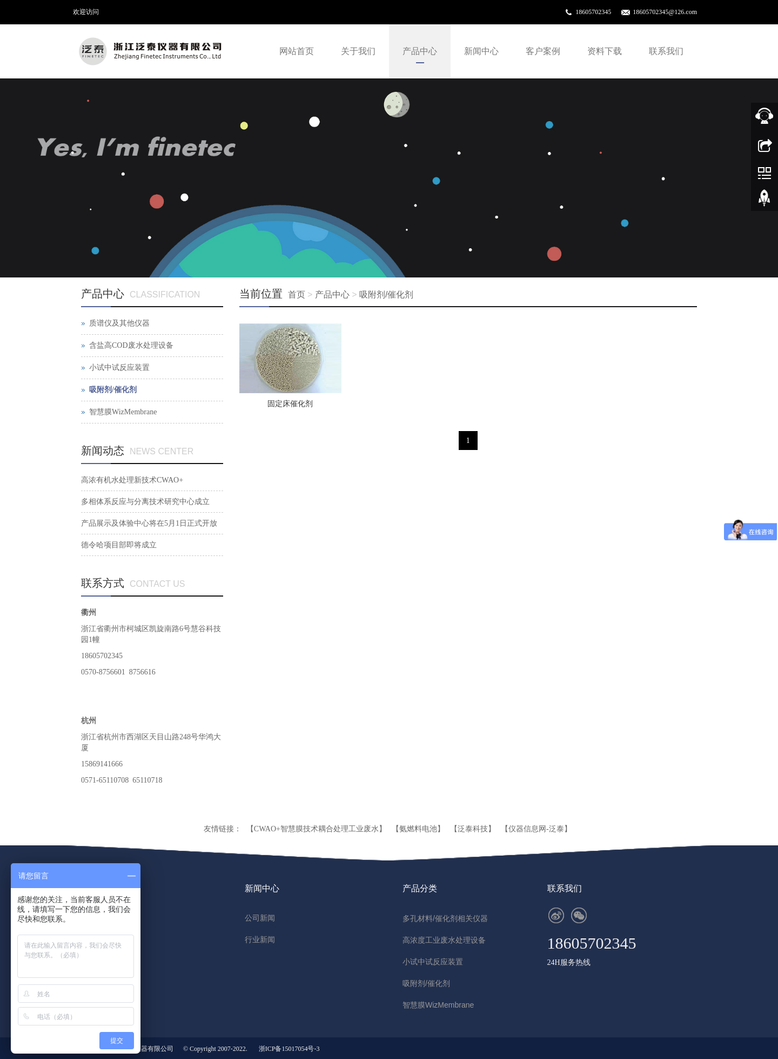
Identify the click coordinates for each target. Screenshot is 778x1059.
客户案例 (543, 51)
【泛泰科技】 (472, 829)
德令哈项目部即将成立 (119, 545)
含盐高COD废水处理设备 (131, 345)
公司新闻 (260, 918)
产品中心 (420, 51)
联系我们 (666, 51)
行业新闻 (260, 940)
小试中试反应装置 (119, 367)
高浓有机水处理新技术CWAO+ (132, 480)
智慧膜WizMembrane (123, 412)
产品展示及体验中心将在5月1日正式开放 (149, 523)
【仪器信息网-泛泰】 (536, 829)
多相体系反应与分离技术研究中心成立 (145, 502)
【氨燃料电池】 (418, 829)
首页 (296, 294)
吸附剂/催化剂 (386, 294)
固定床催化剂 (290, 404)
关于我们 (358, 51)
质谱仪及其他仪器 (119, 323)
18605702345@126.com (665, 12)
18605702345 (593, 12)
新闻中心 (481, 51)
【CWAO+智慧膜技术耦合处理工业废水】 (316, 829)
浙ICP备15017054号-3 (289, 1049)
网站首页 (296, 51)
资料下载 (604, 51)
